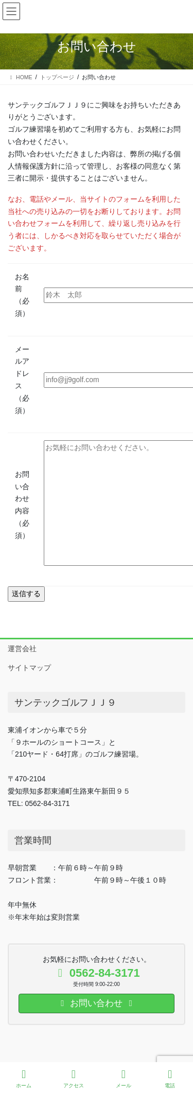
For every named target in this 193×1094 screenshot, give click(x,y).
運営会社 (22, 648)
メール (123, 1078)
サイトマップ (29, 667)
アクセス (73, 1078)
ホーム (23, 1078)
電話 (170, 1078)
